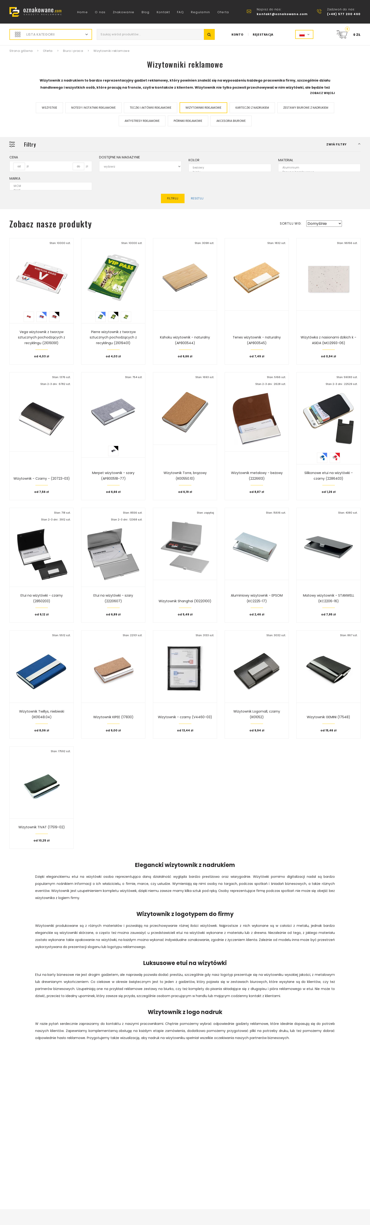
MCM (47, 186)
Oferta (223, 12)
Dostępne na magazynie (119, 157)
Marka (14, 178)
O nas (100, 12)
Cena (13, 157)
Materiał (285, 160)
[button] (343, 144)
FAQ (180, 12)
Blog (146, 12)
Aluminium (316, 167)
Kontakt (163, 12)
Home (82, 12)
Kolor (194, 160)
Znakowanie (124, 12)
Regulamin (200, 12)
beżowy (226, 167)
